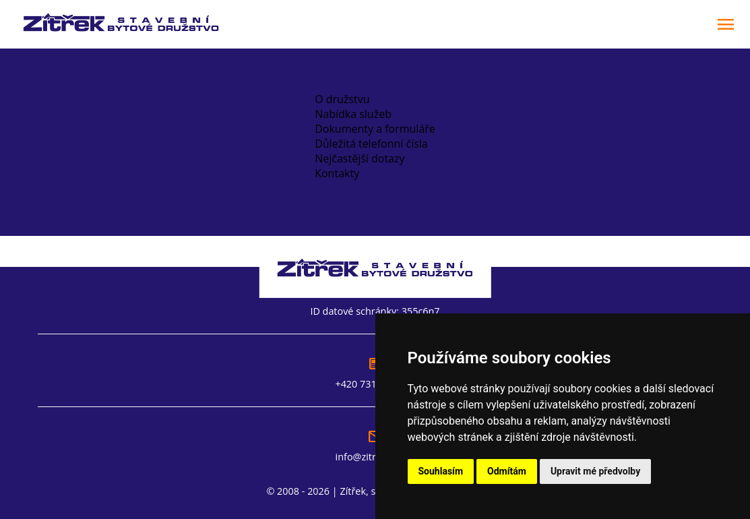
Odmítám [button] (506, 471)
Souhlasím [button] (441, 471)
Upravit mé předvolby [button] (595, 471)
